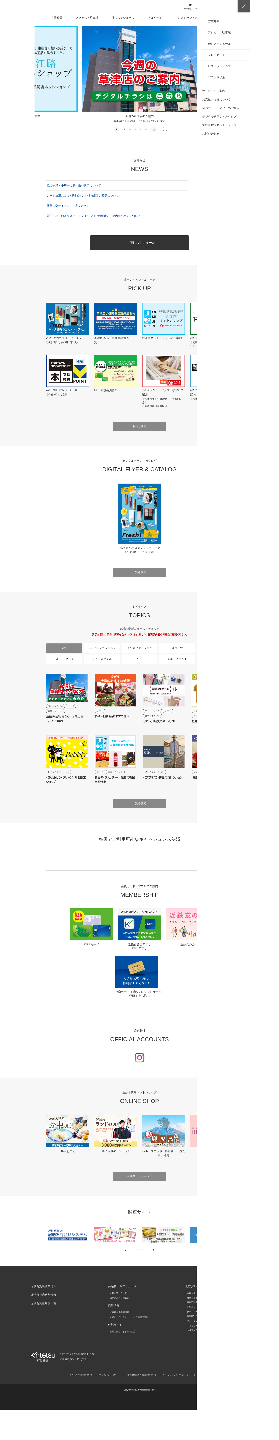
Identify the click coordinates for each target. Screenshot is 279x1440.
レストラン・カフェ (190, 17)
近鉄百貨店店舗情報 (43, 1325)
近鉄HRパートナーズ (197, 1346)
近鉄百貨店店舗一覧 (43, 1333)
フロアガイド (156, 17)
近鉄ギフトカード (118, 1323)
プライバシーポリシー (109, 1405)
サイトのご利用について (81, 1405)
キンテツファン (194, 1351)
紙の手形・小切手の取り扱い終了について (74, 185)
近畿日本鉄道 (193, 1328)
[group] (139, 74)
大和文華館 (192, 1360)
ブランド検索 (225, 17)
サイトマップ (203, 1405)
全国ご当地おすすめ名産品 (122, 1362)
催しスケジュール (123, 17)
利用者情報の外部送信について (142, 1405)
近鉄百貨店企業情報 (43, 1316)
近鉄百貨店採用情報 (119, 1342)
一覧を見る (215, 200)
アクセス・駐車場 (87, 17)
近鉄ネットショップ (139, 1206)
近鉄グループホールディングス (202, 1323)
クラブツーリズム (195, 1342)
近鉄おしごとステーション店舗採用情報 (129, 1347)
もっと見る (139, 426)
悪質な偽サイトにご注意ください (68, 205)
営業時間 (56, 17)
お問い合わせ (227, 1387)
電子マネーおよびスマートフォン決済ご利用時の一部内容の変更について (94, 215)
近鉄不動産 (192, 1332)
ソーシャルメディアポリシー (177, 1405)
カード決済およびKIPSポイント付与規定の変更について (83, 195)
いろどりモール (194, 1356)
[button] (116, 129)
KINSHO (191, 1337)
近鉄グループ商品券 (119, 1328)
